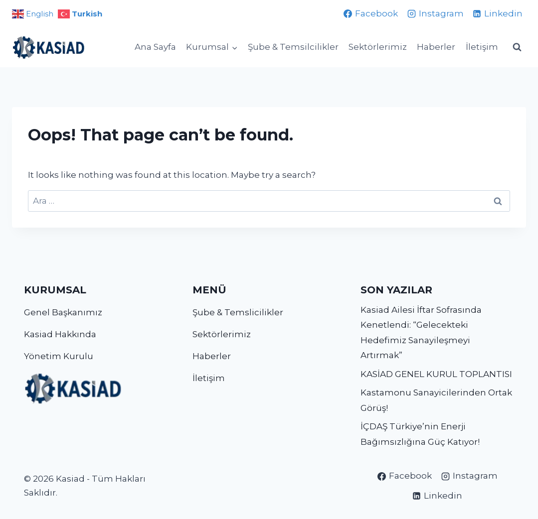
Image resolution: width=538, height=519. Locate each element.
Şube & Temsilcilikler (293, 47)
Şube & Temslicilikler (237, 312)
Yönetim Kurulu (58, 356)
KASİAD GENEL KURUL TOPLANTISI (436, 374)
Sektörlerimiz (378, 47)
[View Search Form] (517, 47)
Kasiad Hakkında (60, 334)
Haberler (436, 47)
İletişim (482, 47)
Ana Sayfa (155, 47)
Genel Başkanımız (63, 312)
